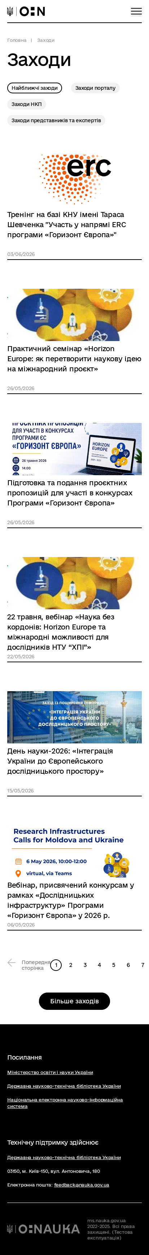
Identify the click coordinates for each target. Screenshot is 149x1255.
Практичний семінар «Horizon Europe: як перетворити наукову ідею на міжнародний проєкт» (74, 359)
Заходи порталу (95, 88)
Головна (16, 40)
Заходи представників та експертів (56, 120)
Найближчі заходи (35, 88)
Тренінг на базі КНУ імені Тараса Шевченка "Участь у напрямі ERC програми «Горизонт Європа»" (66, 225)
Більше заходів (74, 1001)
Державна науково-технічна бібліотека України (63, 1085)
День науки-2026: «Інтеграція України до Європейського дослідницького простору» (60, 761)
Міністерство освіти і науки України (50, 1072)
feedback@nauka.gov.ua (81, 1184)
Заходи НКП (27, 104)
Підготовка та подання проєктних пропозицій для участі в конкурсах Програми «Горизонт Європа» (70, 493)
